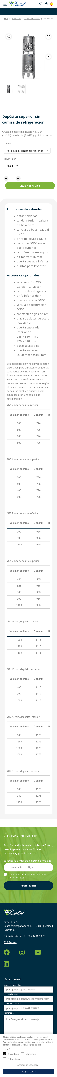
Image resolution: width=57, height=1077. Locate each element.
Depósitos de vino (32, 18)
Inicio (6, 18)
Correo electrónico (12, 994)
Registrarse (28, 885)
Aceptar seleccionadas (28, 1064)
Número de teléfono (12, 1003)
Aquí (22, 877)
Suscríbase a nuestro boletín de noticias (27, 860)
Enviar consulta (30, 185)
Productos (16, 18)
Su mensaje (9, 1013)
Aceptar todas (29, 1071)
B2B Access (10, 942)
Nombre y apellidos (12, 985)
